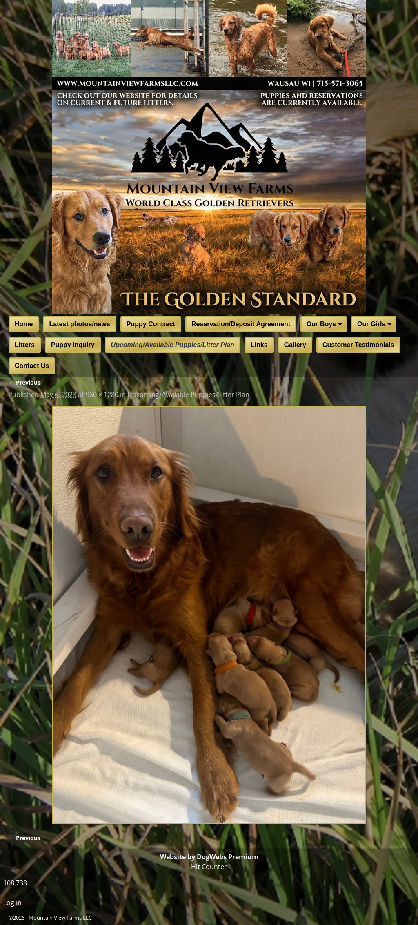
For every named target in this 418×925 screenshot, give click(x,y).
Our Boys (326, 324)
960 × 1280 (102, 394)
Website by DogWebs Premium (209, 856)
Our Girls (376, 324)
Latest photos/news (79, 324)
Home (24, 324)
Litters (25, 344)
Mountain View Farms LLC (60, 917)
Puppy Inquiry (73, 344)
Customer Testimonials (358, 344)
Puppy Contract (151, 324)
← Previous (24, 382)
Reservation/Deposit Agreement (240, 324)
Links (259, 344)
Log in (12, 902)
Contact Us (32, 365)
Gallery (295, 344)
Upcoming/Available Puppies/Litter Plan (172, 344)
